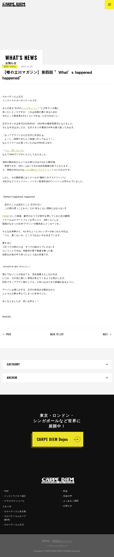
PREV (8, 334)
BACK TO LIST (57, 334)
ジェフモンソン (30, 108)
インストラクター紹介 (14, 498)
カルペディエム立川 (13, 526)
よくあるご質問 (70, 503)
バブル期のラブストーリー (38, 169)
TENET (6, 216)
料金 (64, 493)
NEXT (105, 334)
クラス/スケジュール (13, 503)
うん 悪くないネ (14, 150)
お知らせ (66, 508)
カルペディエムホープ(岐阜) (14, 520)
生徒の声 (66, 498)
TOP (5, 493)
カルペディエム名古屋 (14, 513)
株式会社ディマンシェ (62, 541)
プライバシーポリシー (58, 546)
